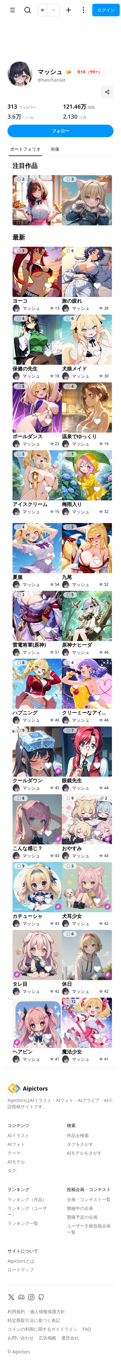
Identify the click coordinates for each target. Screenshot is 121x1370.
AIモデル (16, 1162)
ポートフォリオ (25, 149)
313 (12, 106)
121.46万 (74, 106)
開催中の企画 (80, 1208)
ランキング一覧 (23, 1223)
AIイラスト (18, 1135)
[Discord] (21, 1297)
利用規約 (16, 1311)
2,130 (70, 116)
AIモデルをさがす (84, 1153)
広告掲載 (47, 1338)
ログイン (106, 10)
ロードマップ (21, 1270)
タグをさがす (80, 1144)
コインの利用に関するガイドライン (43, 1329)
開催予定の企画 (82, 1217)
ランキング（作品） (27, 1199)
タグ (12, 1170)
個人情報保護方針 (47, 1311)
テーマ (14, 1153)
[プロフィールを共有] (107, 92)
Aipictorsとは (21, 1261)
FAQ (87, 1329)
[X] (11, 1297)
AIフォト (16, 1144)
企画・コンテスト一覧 (89, 1199)
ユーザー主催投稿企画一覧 (89, 1229)
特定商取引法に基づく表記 (34, 1320)
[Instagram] (31, 1297)
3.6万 (14, 116)
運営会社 (70, 1338)
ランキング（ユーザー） (27, 1211)
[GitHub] (41, 1297)
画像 (55, 149)
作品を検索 (78, 1135)
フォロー (60, 131)
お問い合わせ (21, 1338)
